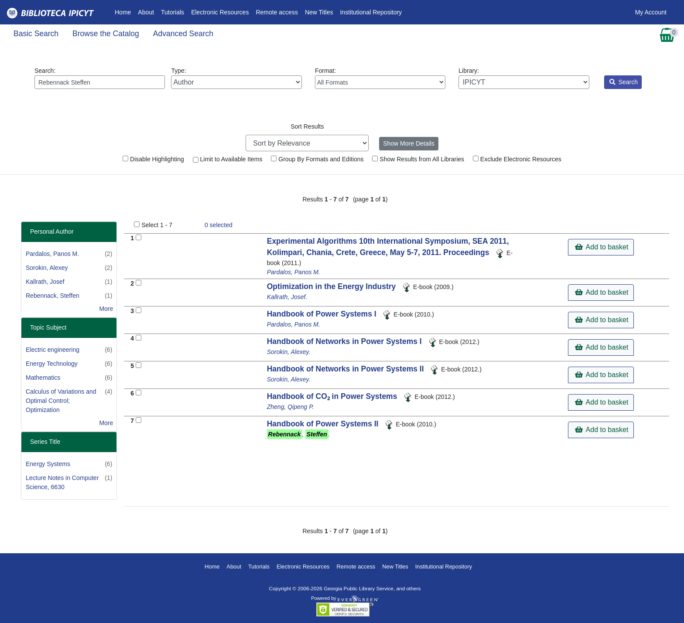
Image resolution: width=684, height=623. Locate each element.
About (146, 12)
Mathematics (43, 377)
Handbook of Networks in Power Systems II (346, 368)
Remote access (277, 12)
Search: (99, 78)
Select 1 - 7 (156, 224)
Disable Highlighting (153, 159)
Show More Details (408, 143)
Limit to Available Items (228, 159)
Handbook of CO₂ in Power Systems (333, 396)
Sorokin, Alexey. (289, 351)
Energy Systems (48, 463)
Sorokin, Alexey (47, 267)
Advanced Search (183, 33)
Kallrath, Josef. (287, 296)
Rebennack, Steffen (52, 295)
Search (623, 81)
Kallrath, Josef (45, 281)
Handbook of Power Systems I (323, 314)
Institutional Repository (371, 12)
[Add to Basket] (138, 237)
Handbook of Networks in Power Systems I (345, 341)
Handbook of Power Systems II (324, 423)
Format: (380, 78)
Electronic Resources (220, 12)
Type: (236, 78)
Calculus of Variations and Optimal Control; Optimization (61, 400)
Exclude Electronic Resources (517, 159)
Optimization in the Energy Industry (332, 286)
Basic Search (36, 33)
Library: (523, 78)
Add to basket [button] (601, 247)
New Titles (319, 12)
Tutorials (172, 12)
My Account (651, 12)
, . (298, 434)
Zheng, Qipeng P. (290, 406)
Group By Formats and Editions (317, 159)
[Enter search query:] (99, 82)
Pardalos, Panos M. (52, 253)
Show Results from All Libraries (418, 159)
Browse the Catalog (105, 33)
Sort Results (307, 126)
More (106, 308)
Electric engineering (52, 349)
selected (219, 224)
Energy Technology (52, 363)
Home (124, 11)
